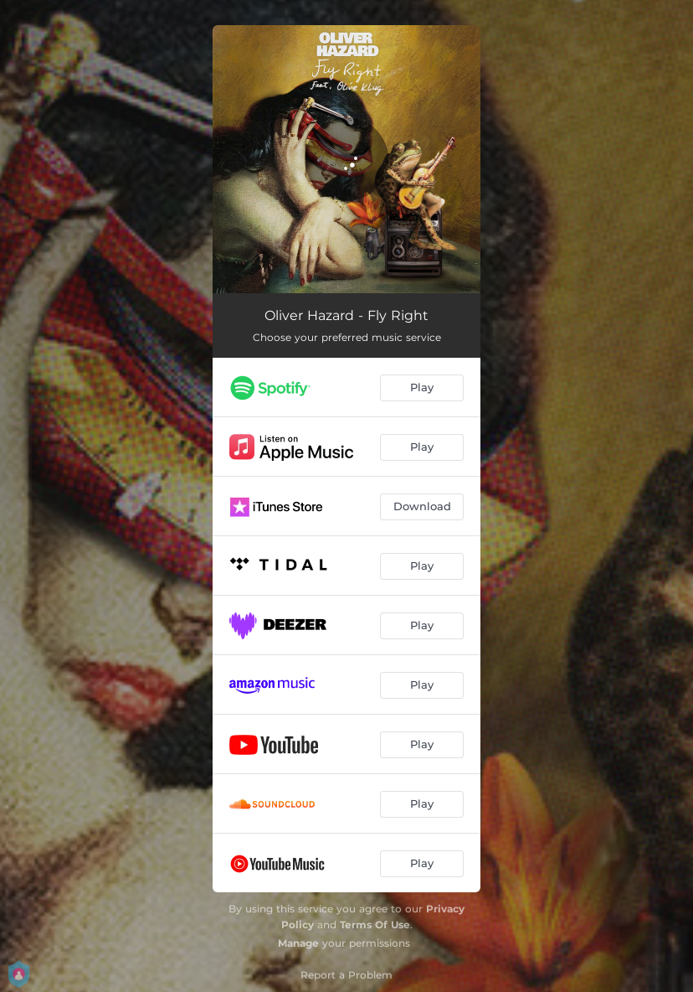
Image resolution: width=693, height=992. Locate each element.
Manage (298, 943)
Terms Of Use (375, 924)
